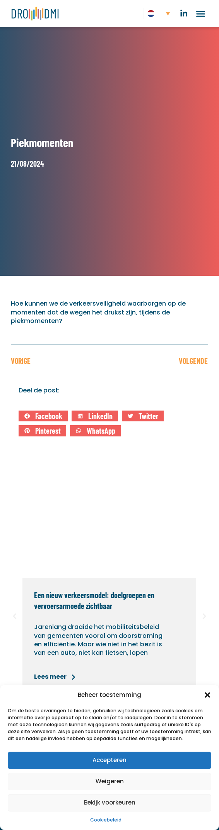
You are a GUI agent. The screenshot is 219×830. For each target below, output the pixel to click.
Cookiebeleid (105, 819)
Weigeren (110, 781)
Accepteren (109, 760)
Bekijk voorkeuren (109, 802)
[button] (207, 695)
